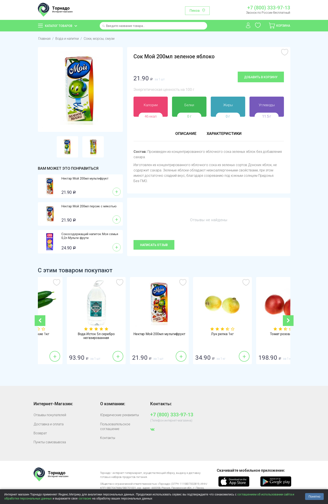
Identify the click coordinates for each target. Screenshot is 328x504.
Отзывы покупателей (50, 415)
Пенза (195, 11)
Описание (185, 133)
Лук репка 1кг (258, 334)
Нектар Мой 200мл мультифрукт (84, 178)
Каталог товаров (58, 26)
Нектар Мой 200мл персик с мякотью (89, 206)
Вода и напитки (67, 39)
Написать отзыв (154, 245)
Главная (44, 39)
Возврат (40, 433)
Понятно (314, 496)
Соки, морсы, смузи (99, 39)
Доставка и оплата (49, 424)
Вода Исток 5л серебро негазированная (132, 336)
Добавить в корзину (261, 77)
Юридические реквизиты (119, 415)
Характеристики (224, 133)
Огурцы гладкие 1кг (69, 334)
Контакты (107, 438)
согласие (85, 498)
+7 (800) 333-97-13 (268, 8)
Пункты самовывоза (50, 442)
